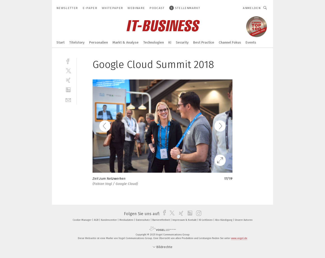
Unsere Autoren (244, 219)
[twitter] (68, 70)
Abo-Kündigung (224, 219)
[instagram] (197, 213)
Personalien (98, 42)
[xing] (68, 80)
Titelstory (77, 42)
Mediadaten (126, 219)
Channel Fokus (230, 42)
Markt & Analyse (125, 42)
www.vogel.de (239, 238)
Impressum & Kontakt (184, 219)
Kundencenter (109, 219)
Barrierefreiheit (161, 219)
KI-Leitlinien (206, 219)
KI (169, 42)
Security (182, 42)
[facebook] (68, 61)
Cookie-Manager (82, 219)
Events (251, 42)
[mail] (68, 99)
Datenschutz (143, 219)
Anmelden (252, 8)
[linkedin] (68, 90)
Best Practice (203, 42)
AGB (96, 219)
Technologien (153, 42)
